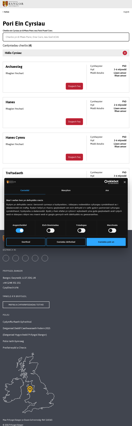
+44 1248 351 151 (12, 282)
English (126, 12)
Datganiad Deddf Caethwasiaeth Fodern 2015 (26, 328)
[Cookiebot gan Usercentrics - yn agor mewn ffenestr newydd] (106, 182)
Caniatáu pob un (106, 242)
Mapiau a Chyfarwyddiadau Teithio (26, 305)
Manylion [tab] (66, 190)
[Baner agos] (125, 182)
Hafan (6, 12)
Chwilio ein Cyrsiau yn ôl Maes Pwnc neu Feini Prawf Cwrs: (28, 31)
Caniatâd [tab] (24, 190)
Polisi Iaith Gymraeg (13, 341)
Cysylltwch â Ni (11, 287)
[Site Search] (128, 4)
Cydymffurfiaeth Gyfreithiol (17, 321)
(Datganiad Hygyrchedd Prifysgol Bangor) (25, 334)
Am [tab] (107, 190)
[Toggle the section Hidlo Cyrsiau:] (66, 53)
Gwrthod (26, 242)
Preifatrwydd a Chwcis (14, 347)
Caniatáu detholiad (66, 242)
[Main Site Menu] (124, 4)
